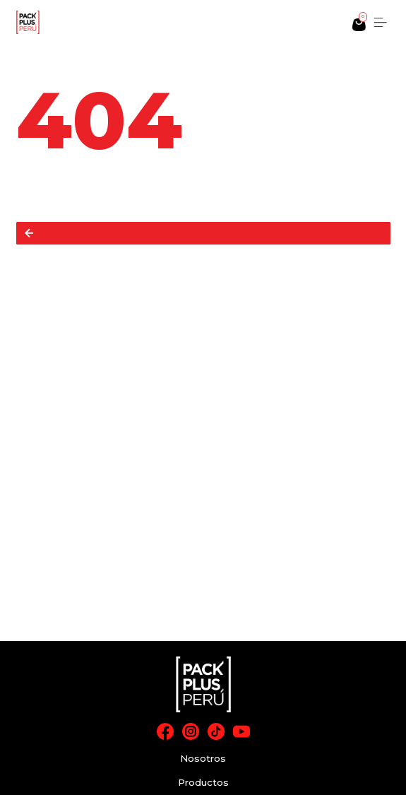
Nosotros (203, 758)
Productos (203, 782)
